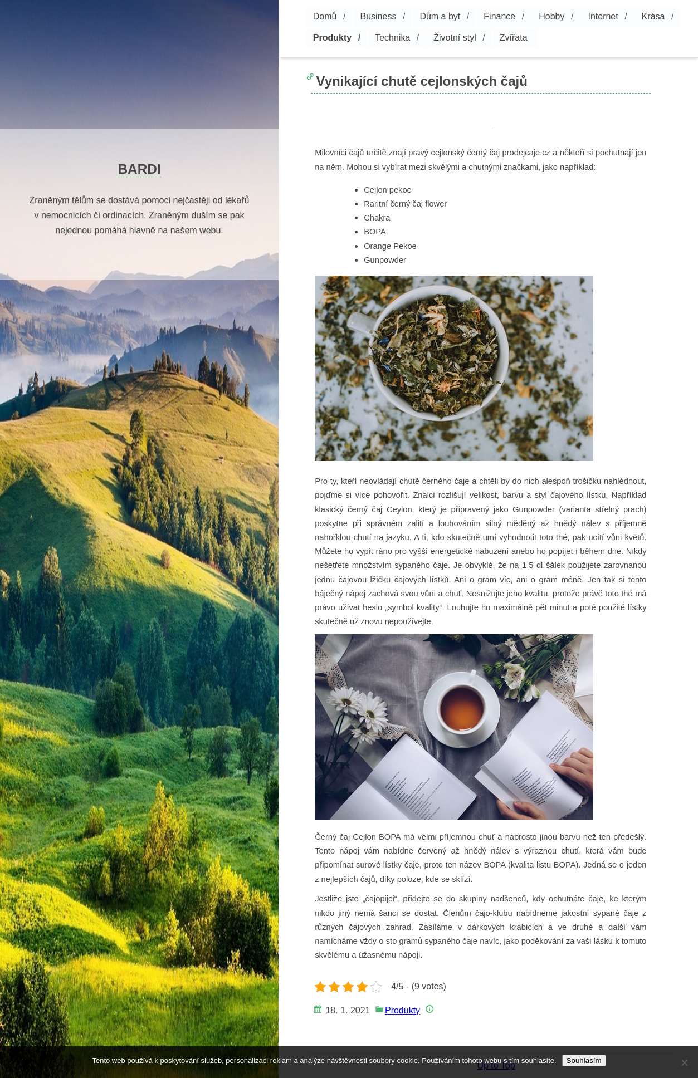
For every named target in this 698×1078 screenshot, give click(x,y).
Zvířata (514, 37)
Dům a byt (439, 16)
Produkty (332, 37)
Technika (392, 37)
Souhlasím (584, 1060)
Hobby (551, 16)
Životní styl (454, 37)
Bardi (139, 169)
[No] (684, 1062)
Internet (603, 16)
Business (378, 16)
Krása (653, 16)
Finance (499, 16)
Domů (325, 16)
